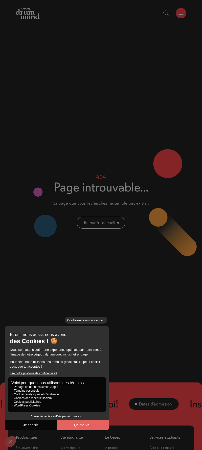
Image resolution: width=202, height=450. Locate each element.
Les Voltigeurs (70, 448)
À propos (111, 448)
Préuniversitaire (27, 448)
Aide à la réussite (162, 448)
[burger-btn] (181, 13)
